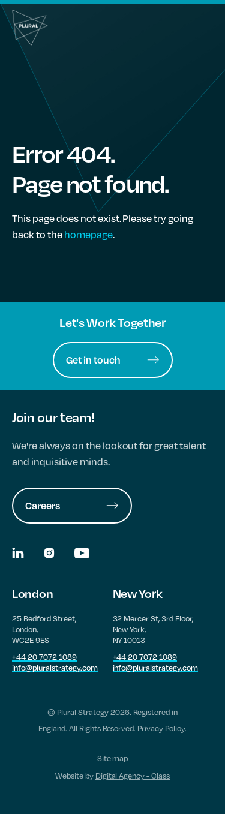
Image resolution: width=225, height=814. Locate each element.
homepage (88, 234)
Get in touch (113, 359)
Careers (72, 505)
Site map (112, 758)
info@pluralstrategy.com (55, 667)
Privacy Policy (161, 728)
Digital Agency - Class (132, 775)
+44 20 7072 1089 (44, 657)
